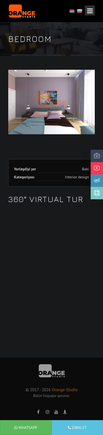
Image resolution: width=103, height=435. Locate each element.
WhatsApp (25, 427)
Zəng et (77, 427)
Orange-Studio (64, 389)
